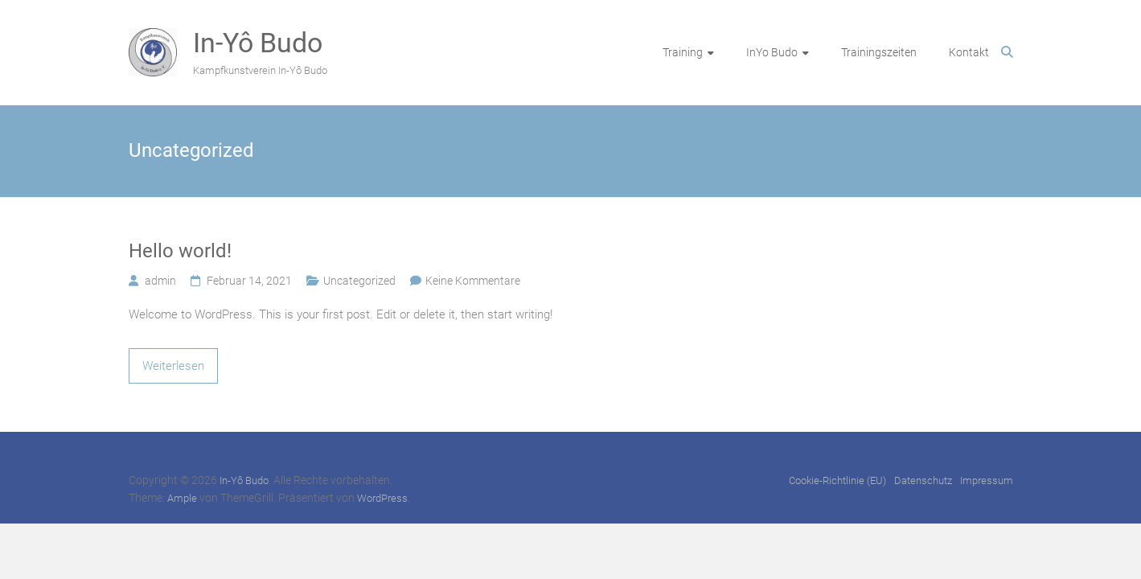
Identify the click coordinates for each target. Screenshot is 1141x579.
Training (683, 52)
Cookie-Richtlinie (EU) (837, 480)
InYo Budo (772, 52)
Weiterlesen (173, 366)
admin (160, 280)
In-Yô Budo (257, 43)
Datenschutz (923, 480)
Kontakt (969, 52)
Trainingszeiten (879, 52)
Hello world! (180, 251)
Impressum (986, 480)
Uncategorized (359, 280)
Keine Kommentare (472, 280)
